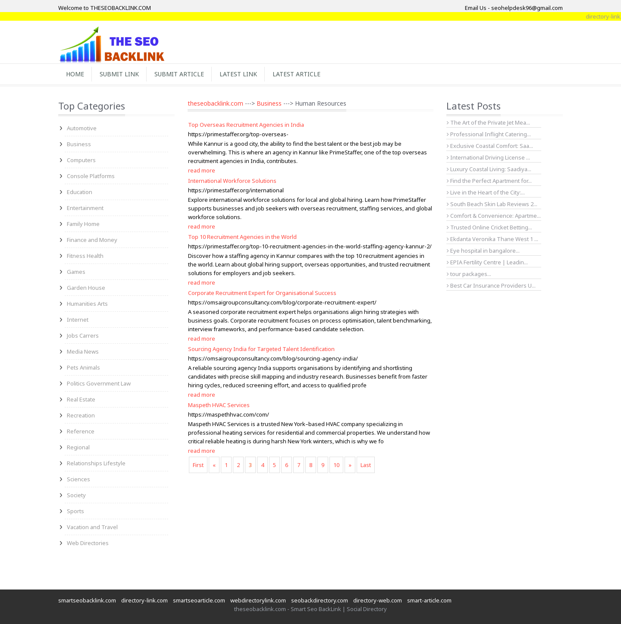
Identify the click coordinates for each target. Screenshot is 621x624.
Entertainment (85, 208)
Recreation (81, 415)
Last (366, 465)
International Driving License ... (488, 157)
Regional (78, 447)
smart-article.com (429, 600)
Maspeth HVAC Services (219, 405)
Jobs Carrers (83, 335)
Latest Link (238, 74)
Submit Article (179, 74)
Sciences (78, 479)
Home (75, 74)
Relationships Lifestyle (96, 463)
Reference (80, 431)
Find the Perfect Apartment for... (489, 181)
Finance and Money (92, 240)
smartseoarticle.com (199, 600)
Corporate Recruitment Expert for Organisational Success (262, 293)
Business (79, 144)
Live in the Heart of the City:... (486, 192)
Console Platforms (91, 176)
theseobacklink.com (215, 103)
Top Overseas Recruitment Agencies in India (246, 125)
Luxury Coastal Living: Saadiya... (489, 169)
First (198, 465)
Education (79, 192)
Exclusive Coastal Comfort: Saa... (490, 146)
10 (336, 465)
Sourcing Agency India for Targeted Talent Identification (261, 349)
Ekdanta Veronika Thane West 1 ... (492, 239)
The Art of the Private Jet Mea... (488, 122)
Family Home (83, 224)
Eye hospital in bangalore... (483, 250)
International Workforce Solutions (232, 181)
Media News (83, 351)
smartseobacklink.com (87, 600)
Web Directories (88, 543)
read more (201, 170)
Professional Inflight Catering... (489, 134)
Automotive (82, 128)
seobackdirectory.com (319, 600)
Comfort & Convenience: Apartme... (494, 215)
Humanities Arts (87, 303)
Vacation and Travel (92, 527)
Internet (77, 319)
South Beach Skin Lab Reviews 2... (492, 204)
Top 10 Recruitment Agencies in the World (242, 237)
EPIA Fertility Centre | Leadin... (487, 262)
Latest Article (296, 74)
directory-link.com (144, 600)
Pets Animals (83, 367)
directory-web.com (377, 600)
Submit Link (119, 74)
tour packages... (469, 274)
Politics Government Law (99, 383)
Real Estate (81, 399)
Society (76, 495)
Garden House (86, 288)
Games (76, 272)
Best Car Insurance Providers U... (491, 285)
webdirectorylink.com (258, 600)
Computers (81, 160)
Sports (75, 511)
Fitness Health (85, 256)
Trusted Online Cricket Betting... (489, 227)
